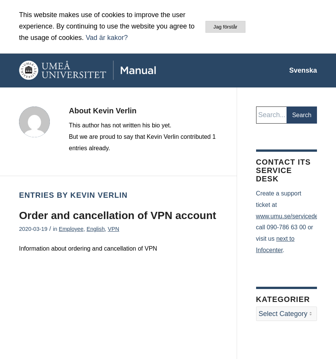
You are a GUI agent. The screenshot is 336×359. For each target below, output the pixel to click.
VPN (113, 229)
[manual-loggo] (104, 70)
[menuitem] (299, 70)
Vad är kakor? (107, 37)
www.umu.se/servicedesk (290, 216)
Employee (71, 229)
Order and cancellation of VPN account (117, 215)
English (95, 229)
